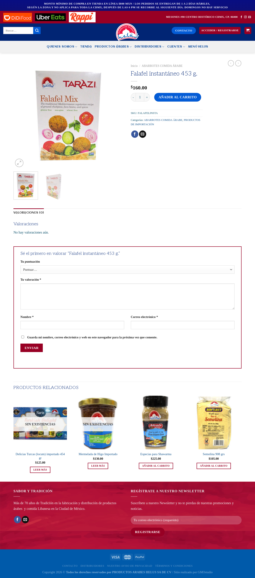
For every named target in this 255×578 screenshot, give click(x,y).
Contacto (70, 565)
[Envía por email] (142, 134)
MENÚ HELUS (198, 46)
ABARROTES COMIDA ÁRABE (162, 66)
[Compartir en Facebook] (134, 134)
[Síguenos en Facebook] (241, 17)
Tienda (86, 46)
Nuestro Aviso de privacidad (129, 565)
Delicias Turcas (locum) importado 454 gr (40, 456)
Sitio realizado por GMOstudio (193, 572)
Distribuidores (149, 47)
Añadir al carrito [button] (156, 465)
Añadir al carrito (178, 97)
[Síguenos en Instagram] (245, 17)
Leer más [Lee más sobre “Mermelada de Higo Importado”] (98, 465)
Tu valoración (30, 279)
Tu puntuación (30, 261)
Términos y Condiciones (174, 565)
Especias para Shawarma (155, 454)
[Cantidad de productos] (140, 97)
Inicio (134, 66)
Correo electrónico (144, 317)
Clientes (176, 47)
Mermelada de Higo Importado (98, 454)
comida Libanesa (38, 508)
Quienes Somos (62, 47)
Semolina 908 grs (214, 454)
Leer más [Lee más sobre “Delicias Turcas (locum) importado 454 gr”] (40, 469)
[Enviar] (37, 30)
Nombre (27, 317)
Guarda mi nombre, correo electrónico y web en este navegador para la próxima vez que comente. (92, 337)
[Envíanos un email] (249, 17)
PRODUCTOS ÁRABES (113, 47)
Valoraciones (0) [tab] (28, 212)
